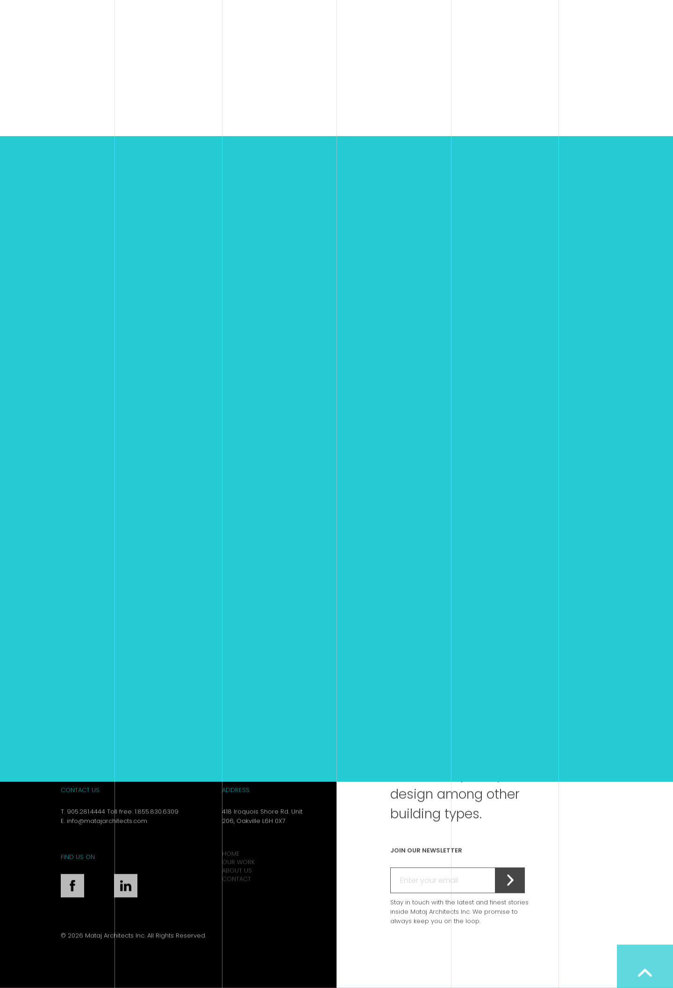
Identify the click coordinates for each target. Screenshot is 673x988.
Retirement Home (305, 575)
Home (231, 868)
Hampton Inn (138, 575)
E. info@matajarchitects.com (104, 835)
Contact (236, 893)
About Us (237, 885)
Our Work (238, 876)
